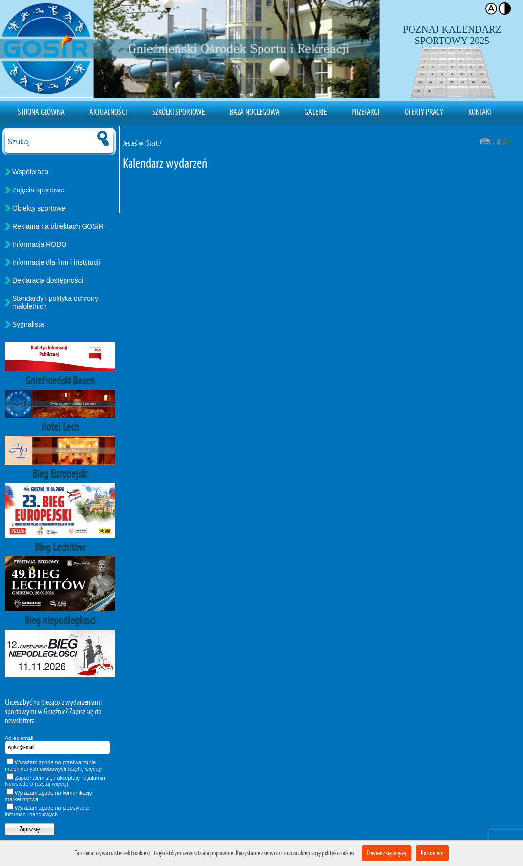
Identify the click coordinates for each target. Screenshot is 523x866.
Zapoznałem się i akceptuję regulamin (55, 781)
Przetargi (365, 111)
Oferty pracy (424, 111)
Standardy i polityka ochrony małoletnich (55, 302)
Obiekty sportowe (38, 208)
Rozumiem (432, 853)
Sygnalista (28, 324)
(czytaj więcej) (85, 769)
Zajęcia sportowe (38, 190)
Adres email (19, 738)
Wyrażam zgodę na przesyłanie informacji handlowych (47, 811)
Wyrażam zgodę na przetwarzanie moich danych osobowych (53, 766)
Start (152, 143)
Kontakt (480, 111)
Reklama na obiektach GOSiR (58, 226)
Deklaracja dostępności (47, 280)
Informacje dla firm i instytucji (56, 262)
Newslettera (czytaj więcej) (36, 784)
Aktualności (108, 111)
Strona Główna (41, 111)
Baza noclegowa (255, 111)
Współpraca (30, 172)
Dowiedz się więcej (386, 853)
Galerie (316, 111)
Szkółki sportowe (178, 111)
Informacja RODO (39, 244)
